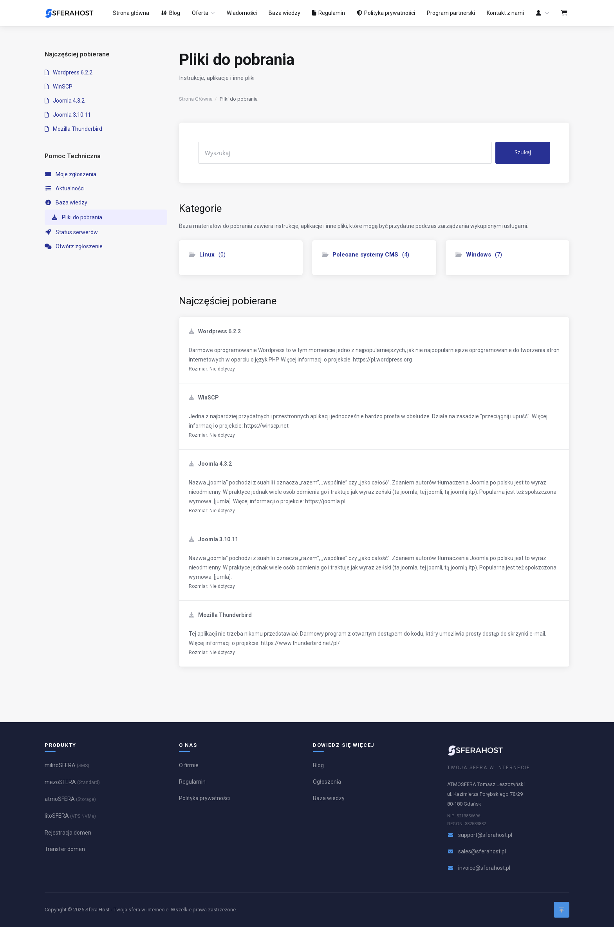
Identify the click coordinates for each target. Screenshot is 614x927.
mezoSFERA (72, 782)
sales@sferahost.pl (482, 851)
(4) (365, 254)
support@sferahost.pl (485, 835)
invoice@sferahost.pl (484, 868)
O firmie (189, 765)
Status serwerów (71, 232)
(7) (478, 254)
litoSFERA (70, 816)
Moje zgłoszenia (70, 174)
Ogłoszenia (327, 782)
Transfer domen (65, 849)
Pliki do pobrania (76, 217)
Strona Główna (196, 99)
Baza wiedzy (66, 202)
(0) (207, 254)
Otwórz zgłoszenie (74, 246)
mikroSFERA (67, 765)
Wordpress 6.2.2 (68, 72)
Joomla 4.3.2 (65, 100)
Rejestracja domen (68, 832)
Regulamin (192, 782)
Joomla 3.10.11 (68, 114)
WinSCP (58, 86)
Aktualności (65, 188)
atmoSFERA (70, 799)
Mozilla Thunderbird (73, 129)
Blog (318, 765)
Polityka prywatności (204, 798)
